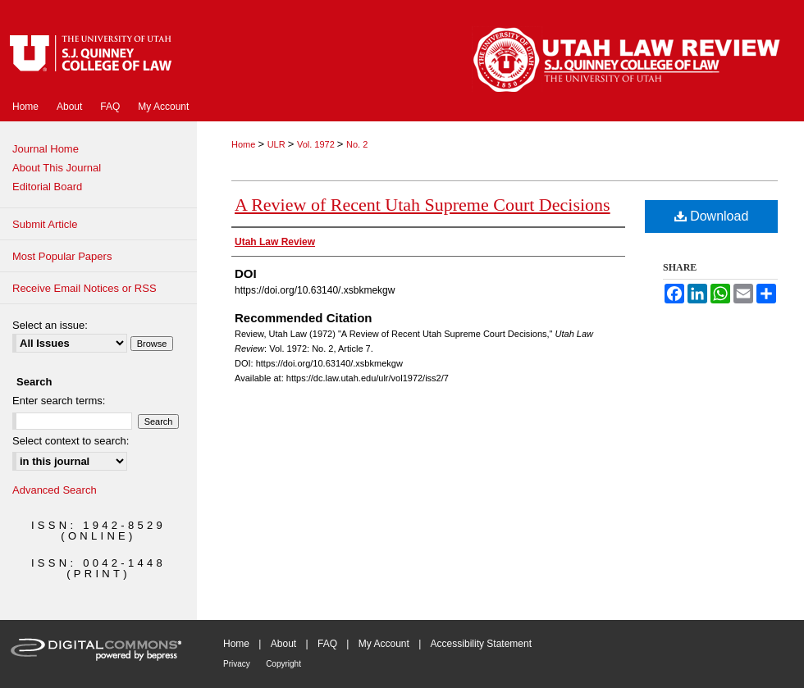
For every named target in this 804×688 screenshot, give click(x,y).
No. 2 (357, 144)
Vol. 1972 (317, 144)
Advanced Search (54, 490)
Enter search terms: (58, 400)
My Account (384, 643)
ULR (277, 144)
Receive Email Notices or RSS (84, 288)
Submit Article (44, 224)
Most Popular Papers (62, 256)
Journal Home (45, 149)
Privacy (236, 663)
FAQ (327, 643)
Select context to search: (70, 441)
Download (711, 216)
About (283, 643)
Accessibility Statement (481, 643)
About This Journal (56, 168)
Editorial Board (47, 186)
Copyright (283, 663)
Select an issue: (50, 325)
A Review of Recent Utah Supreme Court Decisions (422, 204)
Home (244, 144)
